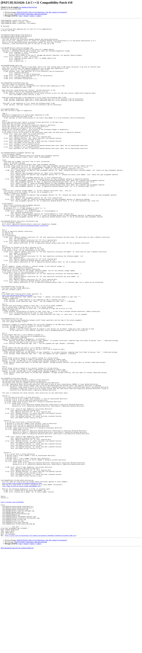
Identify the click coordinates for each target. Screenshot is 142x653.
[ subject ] (32, 16)
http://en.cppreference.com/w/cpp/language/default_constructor (25, 267)
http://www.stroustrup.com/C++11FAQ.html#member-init (21, 579)
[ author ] (39, 16)
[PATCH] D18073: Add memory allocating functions (30, 14)
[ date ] (20, 16)
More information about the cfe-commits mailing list (17, 651)
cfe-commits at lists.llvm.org (28, 7)
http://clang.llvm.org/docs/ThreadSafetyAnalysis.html (22, 576)
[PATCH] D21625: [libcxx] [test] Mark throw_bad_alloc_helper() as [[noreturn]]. (42, 12)
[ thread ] (26, 16)
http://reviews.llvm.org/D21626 (12, 599)
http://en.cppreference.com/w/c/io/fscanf (17, 351)
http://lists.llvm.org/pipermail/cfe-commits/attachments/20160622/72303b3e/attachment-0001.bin (40, 639)
